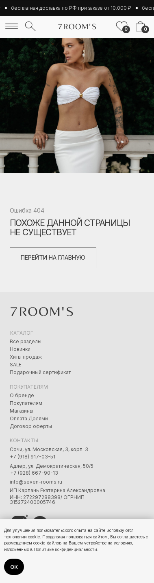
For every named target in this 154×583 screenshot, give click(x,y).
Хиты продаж (26, 357)
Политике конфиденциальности (65, 549)
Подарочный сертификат (40, 372)
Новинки (20, 349)
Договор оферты (31, 426)
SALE (16, 365)
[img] (11, 26)
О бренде (22, 395)
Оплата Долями (29, 419)
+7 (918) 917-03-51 (32, 457)
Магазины (21, 411)
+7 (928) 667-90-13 (34, 473)
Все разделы (25, 341)
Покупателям (26, 403)
